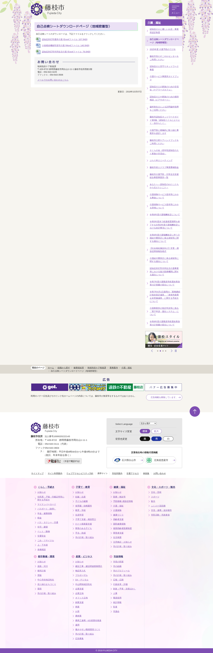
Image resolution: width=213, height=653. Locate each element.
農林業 (78, 616)
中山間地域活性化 (83, 584)
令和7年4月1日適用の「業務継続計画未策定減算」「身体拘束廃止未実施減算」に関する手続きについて (165, 297)
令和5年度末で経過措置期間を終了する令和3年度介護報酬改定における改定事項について (165, 224)
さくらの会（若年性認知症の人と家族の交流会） (164, 152)
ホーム (51, 367)
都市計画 (41, 571)
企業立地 (79, 593)
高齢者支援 (118, 519)
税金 (39, 518)
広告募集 (79, 638)
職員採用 (117, 598)
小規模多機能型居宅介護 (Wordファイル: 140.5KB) (65, 45)
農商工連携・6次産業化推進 (88, 620)
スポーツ (155, 497)
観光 (153, 501)
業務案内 (114, 367)
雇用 (77, 625)
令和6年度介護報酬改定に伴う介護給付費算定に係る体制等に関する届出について (165, 238)
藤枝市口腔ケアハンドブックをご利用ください (164, 142)
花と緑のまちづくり (46, 584)
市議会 (116, 611)
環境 (39, 589)
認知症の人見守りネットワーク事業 (164, 68)
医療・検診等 (119, 497)
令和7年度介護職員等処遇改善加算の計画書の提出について (165, 283)
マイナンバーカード (46, 504)
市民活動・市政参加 (160, 515)
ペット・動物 (43, 531)
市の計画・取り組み (84, 537)
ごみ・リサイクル (45, 540)
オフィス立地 (81, 598)
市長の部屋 (118, 562)
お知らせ (41, 492)
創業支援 (79, 602)
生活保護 (117, 537)
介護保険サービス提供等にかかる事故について (164, 196)
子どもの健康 (81, 501)
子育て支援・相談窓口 (85, 519)
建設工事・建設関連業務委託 (88, 566)
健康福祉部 (79, 367)
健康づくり (118, 515)
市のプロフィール (121, 571)
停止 (175, 351)
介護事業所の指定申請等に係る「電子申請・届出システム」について (164, 311)
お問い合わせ (159, 473)
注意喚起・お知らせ (122, 542)
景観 (39, 575)
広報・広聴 (118, 580)
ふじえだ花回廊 (158, 506)
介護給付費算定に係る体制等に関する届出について (164, 260)
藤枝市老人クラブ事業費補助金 (164, 167)
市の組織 (117, 566)
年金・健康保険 (44, 513)
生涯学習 (79, 515)
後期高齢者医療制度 (122, 528)
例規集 (146, 473)
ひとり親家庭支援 (83, 524)
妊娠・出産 (80, 497)
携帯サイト (102, 473)
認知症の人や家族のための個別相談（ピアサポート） (164, 98)
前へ (152, 351)
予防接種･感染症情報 (123, 501)
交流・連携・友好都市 (161, 510)
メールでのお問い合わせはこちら (52, 80)
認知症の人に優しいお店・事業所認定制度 (164, 31)
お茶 (77, 611)
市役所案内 (117, 473)
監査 (115, 607)
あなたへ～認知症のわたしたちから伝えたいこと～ (164, 186)
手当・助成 (80, 533)
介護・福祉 (154, 23)
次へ (172, 351)
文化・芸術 (156, 492)
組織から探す (64, 367)
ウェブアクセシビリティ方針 (79, 473)
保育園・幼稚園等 (83, 506)
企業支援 (79, 589)
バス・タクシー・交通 (47, 522)
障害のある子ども (83, 528)
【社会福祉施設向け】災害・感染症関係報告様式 (164, 250)
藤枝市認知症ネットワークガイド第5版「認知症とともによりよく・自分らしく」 (165, 120)
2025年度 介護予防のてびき (163, 49)
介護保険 (117, 510)
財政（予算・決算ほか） (124, 589)
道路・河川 (42, 566)
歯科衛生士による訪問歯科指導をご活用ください (164, 108)
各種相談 (41, 549)
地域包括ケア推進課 (96, 367)
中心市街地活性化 (45, 580)
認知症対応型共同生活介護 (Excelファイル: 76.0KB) (66, 51)
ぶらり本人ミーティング (161, 160)
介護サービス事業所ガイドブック (164, 78)
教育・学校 (80, 510)
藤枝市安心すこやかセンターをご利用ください (164, 58)
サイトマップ (37, 473)
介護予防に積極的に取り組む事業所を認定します (164, 132)
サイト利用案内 (55, 473)
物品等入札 (80, 571)
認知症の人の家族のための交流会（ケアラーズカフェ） (164, 88)
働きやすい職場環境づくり (87, 629)
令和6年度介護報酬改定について (165, 214)
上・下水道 (42, 545)
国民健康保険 (119, 524)
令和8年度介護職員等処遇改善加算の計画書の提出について (165, 323)
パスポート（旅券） (46, 509)
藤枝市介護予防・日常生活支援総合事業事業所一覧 (164, 176)
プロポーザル (81, 575)
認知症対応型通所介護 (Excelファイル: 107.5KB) (64, 39)
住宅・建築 (42, 527)
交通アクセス (132, 473)
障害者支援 (118, 533)
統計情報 (117, 602)
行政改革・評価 (120, 584)
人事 (115, 593)
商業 (77, 607)
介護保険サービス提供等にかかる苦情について (164, 206)
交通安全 (41, 536)
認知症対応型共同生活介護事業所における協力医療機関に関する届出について (164, 271)
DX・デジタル (81, 580)
